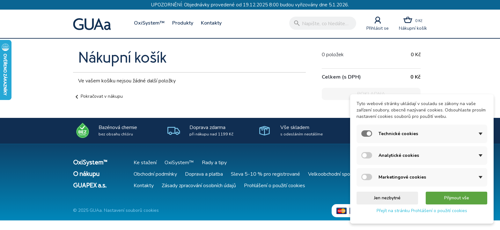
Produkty (182, 23)
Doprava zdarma (211, 130)
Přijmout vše (456, 198)
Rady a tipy (214, 162)
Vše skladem (301, 130)
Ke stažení (145, 162)
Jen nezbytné (387, 198)
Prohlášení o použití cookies (274, 185)
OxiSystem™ (149, 23)
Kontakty (211, 23)
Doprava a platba (204, 174)
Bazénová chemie (118, 130)
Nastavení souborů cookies (131, 210)
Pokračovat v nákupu (98, 96)
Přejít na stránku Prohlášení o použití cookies (422, 211)
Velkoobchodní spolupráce (337, 174)
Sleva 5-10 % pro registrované (265, 174)
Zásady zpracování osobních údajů (199, 185)
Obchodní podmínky (155, 174)
